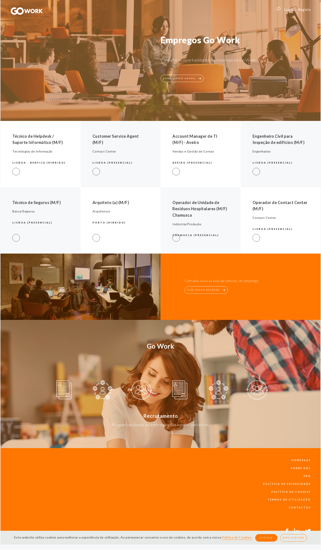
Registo (304, 9)
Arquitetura (101, 211)
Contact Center (104, 151)
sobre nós (301, 468)
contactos (300, 507)
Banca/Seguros (23, 211)
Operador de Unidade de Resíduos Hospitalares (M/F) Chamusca (199, 209)
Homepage (301, 460)
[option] (64, 390)
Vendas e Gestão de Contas (193, 151)
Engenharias (262, 151)
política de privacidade (287, 483)
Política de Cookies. (237, 537)
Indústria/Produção (186, 224)
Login (288, 9)
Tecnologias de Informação (32, 151)
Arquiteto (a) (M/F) (111, 202)
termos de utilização (289, 499)
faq (307, 475)
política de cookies (291, 491)
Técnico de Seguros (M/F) (36, 202)
